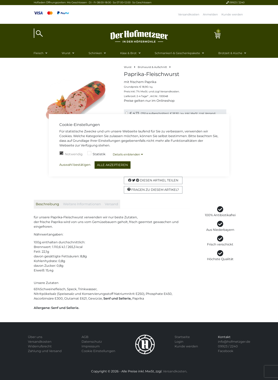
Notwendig (71, 153)
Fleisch (39, 53)
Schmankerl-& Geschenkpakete (177, 53)
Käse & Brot (128, 53)
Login (179, 341)
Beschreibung (47, 204)
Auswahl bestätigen (75, 165)
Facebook (225, 351)
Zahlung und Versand (45, 351)
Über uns (35, 337)
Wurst (66, 53)
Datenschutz (92, 341)
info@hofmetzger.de (234, 341)
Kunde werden (232, 14)
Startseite (182, 337)
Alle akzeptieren (112, 165)
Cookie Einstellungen (98, 351)
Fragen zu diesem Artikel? (153, 190)
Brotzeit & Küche (230, 53)
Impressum (91, 346)
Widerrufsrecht (40, 346)
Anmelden (210, 14)
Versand (210, 113)
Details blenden (126, 154)
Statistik (96, 153)
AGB (85, 337)
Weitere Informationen (82, 204)
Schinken (95, 53)
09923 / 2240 (235, 2)
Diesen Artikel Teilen (153, 180)
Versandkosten (188, 14)
